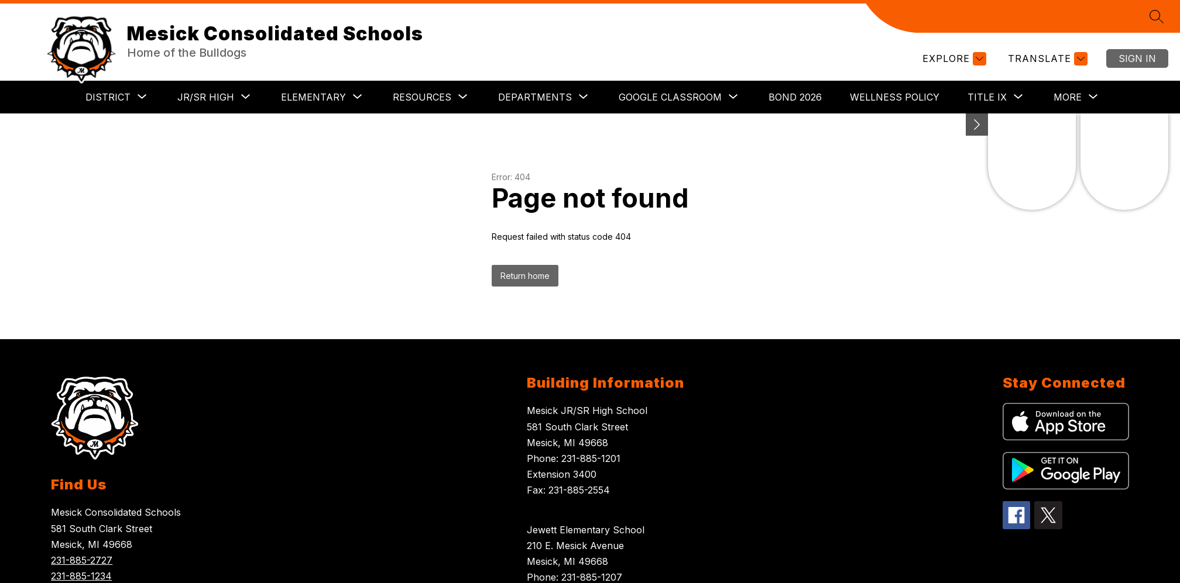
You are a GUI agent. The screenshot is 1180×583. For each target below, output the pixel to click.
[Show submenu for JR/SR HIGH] (205, 97)
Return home (525, 276)
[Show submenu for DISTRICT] (108, 97)
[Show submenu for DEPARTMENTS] (535, 97)
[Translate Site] (1046, 58)
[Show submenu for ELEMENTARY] (313, 97)
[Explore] (953, 58)
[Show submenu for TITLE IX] (987, 97)
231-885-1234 (81, 576)
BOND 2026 (795, 97)
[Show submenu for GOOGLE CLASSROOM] (670, 97)
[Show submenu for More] (1068, 97)
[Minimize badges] (977, 124)
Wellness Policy (894, 97)
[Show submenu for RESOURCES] (422, 97)
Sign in (1137, 58)
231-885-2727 (81, 560)
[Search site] (1157, 16)
